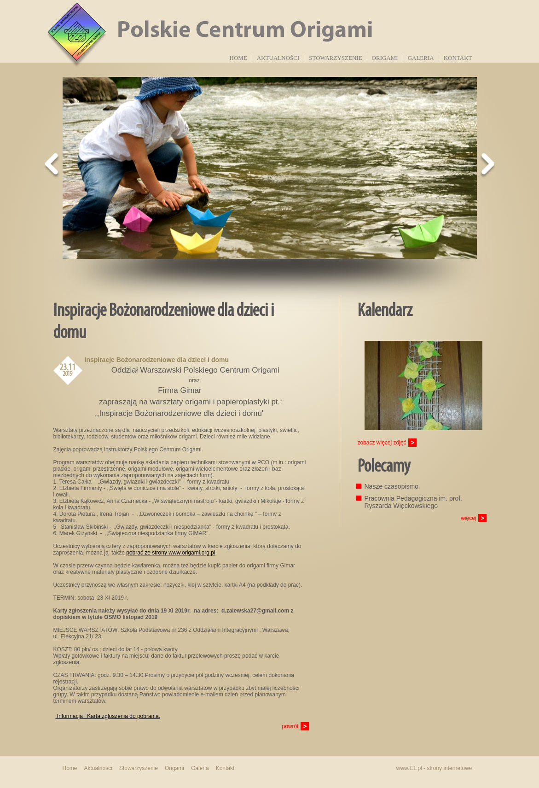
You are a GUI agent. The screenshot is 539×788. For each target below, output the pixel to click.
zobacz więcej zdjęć (382, 442)
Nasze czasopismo (392, 486)
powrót (290, 726)
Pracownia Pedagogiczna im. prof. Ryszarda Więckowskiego (413, 502)
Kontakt (458, 57)
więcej (468, 518)
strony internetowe (449, 768)
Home (238, 57)
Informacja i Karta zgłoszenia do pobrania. (108, 716)
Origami (385, 57)
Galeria (421, 57)
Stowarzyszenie (335, 57)
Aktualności (278, 57)
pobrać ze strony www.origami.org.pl (170, 552)
